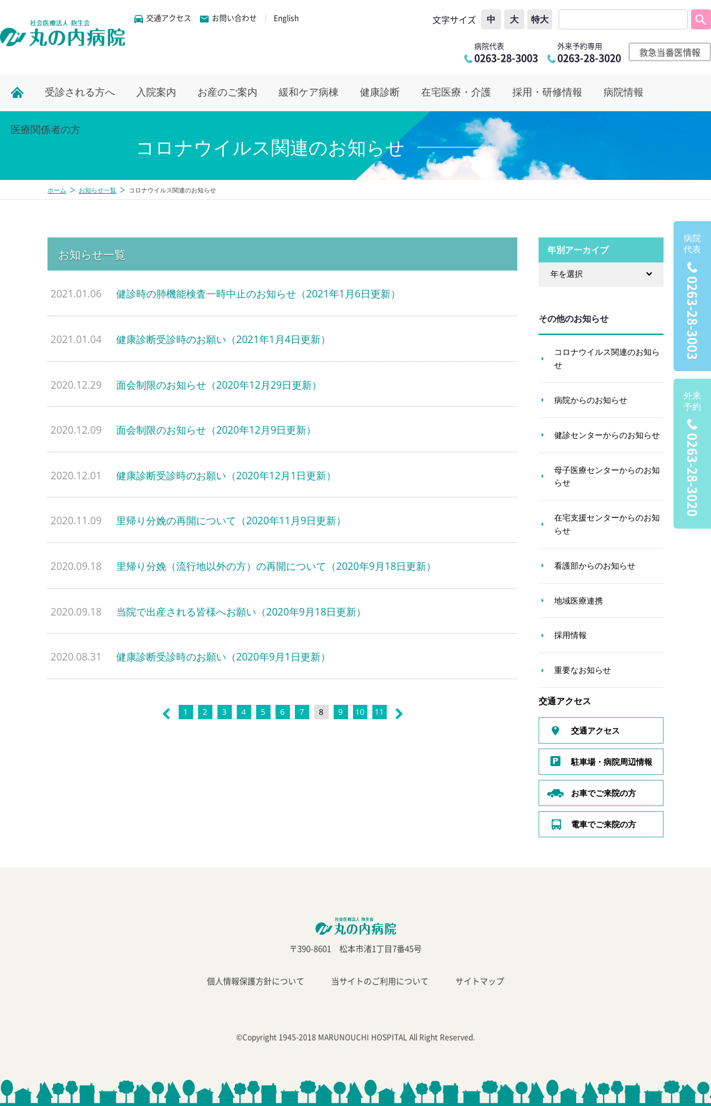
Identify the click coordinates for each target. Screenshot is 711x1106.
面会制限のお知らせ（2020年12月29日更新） (219, 385)
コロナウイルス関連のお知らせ (607, 358)
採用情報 (570, 634)
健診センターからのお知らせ (607, 435)
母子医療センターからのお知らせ (607, 476)
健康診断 (380, 92)
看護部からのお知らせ (594, 565)
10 (360, 711)
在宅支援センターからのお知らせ (607, 524)
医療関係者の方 (46, 129)
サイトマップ (479, 981)
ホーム (56, 190)
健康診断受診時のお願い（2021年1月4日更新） (223, 339)
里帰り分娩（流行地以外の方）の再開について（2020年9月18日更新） (276, 566)
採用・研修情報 (547, 92)
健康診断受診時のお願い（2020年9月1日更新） (223, 657)
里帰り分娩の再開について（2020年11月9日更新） (231, 520)
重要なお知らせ (582, 669)
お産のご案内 (227, 92)
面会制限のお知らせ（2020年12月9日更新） (216, 430)
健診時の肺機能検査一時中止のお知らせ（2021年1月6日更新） (258, 294)
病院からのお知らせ (590, 400)
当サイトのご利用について (380, 981)
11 (379, 711)
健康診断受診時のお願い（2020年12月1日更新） (226, 475)
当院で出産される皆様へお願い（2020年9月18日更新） (241, 612)
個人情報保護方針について (255, 981)
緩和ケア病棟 (309, 92)
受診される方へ (80, 92)
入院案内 (156, 92)
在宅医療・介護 (456, 92)
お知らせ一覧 (97, 190)
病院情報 (624, 92)
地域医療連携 (578, 600)
